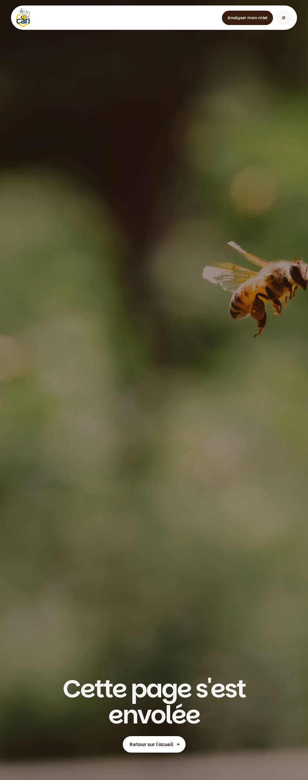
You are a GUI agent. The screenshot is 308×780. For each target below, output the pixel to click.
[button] (284, 18)
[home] (23, 17)
